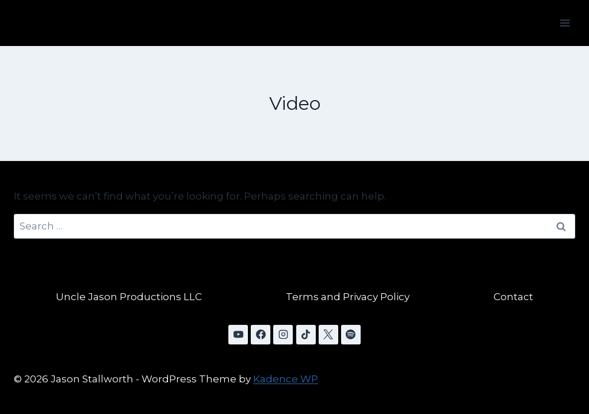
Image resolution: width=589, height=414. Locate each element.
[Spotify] (351, 334)
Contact (513, 296)
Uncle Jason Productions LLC (129, 296)
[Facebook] (260, 334)
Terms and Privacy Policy (348, 296)
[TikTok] (306, 334)
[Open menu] (564, 23)
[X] (328, 334)
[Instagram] (283, 334)
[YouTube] (238, 334)
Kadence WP (285, 379)
